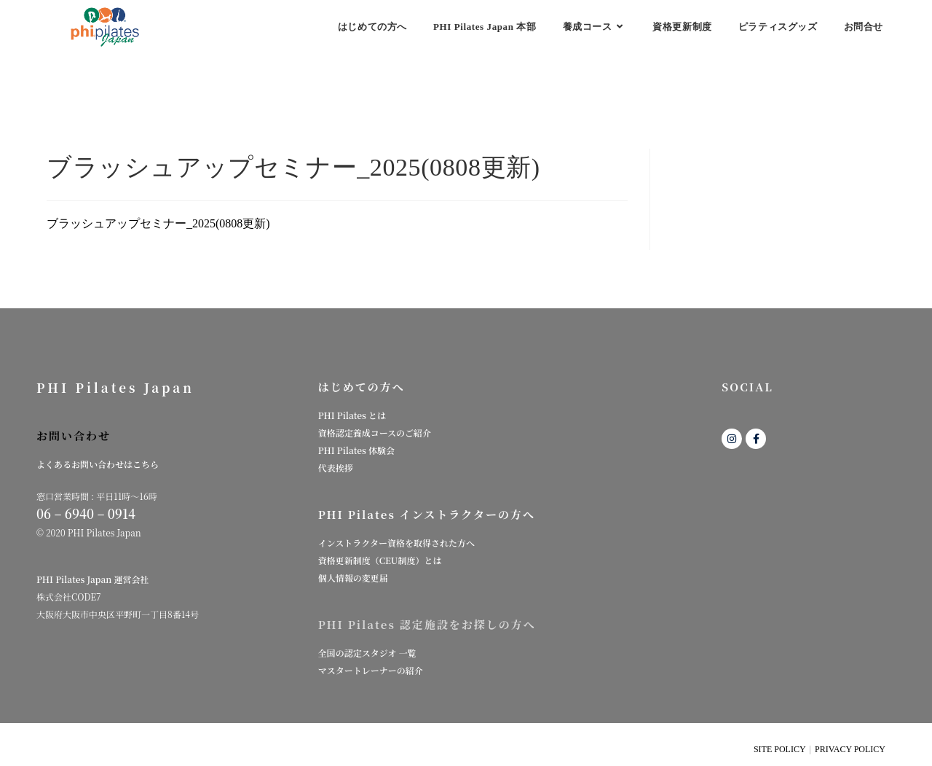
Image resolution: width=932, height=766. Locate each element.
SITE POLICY (780, 749)
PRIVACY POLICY (850, 749)
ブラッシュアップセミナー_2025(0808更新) (158, 223)
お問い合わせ (73, 435)
